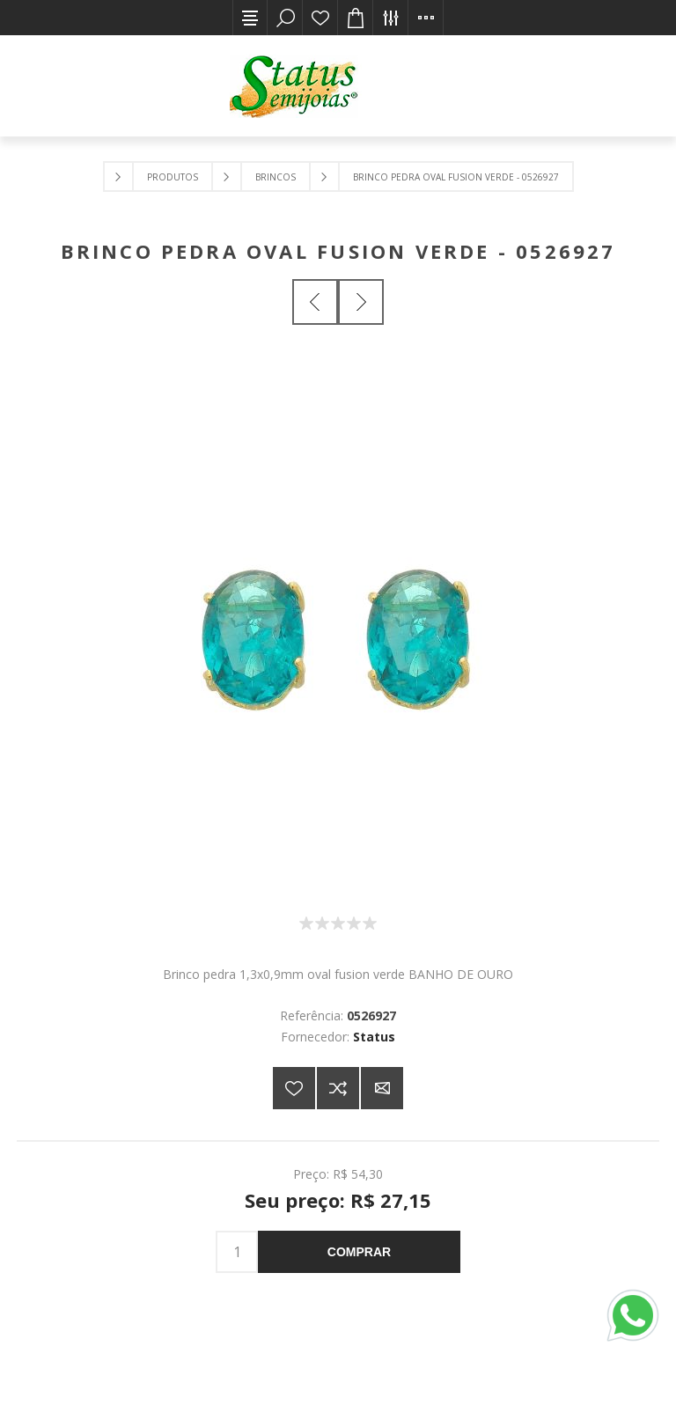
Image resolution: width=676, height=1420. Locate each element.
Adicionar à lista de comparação (338, 1088)
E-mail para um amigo (382, 1088)
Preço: (311, 1174)
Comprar (359, 1252)
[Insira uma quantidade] (237, 1252)
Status (374, 1036)
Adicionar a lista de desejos (294, 1088)
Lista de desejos (320, 17)
